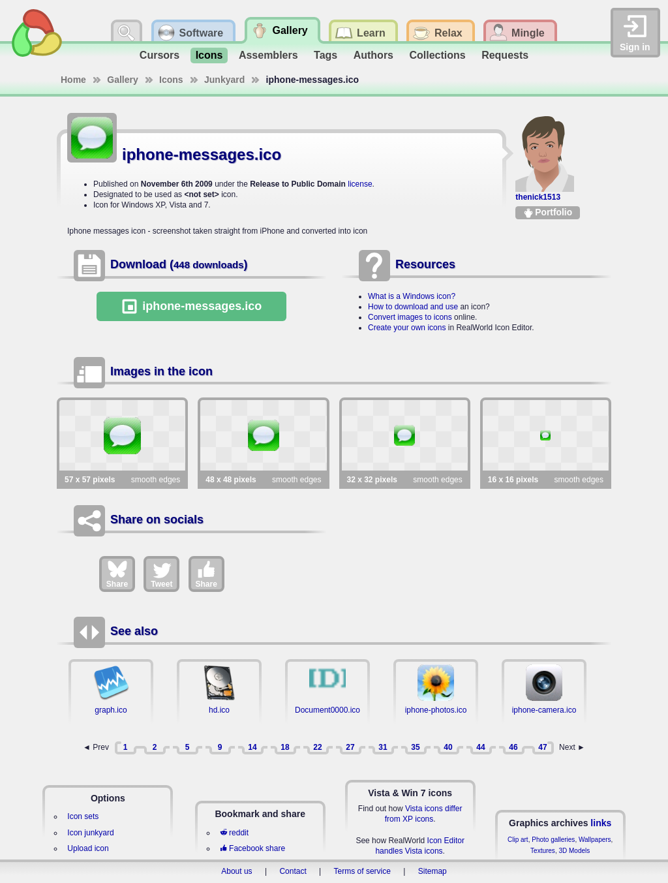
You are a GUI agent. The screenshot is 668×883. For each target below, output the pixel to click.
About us (236, 871)
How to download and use (413, 306)
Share (117, 574)
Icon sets (83, 816)
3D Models (574, 850)
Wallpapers (595, 839)
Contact (292, 871)
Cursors (159, 55)
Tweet (161, 574)
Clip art (518, 839)
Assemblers (268, 55)
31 (382, 747)
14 (252, 747)
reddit (234, 832)
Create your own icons (407, 327)
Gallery (122, 79)
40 (448, 747)
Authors (373, 55)
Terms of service (362, 871)
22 (317, 747)
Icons (209, 55)
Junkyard (224, 79)
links (600, 823)
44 (480, 747)
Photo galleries (553, 839)
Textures (542, 850)
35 (415, 747)
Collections (437, 55)
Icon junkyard (90, 832)
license (360, 184)
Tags (325, 55)
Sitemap (432, 871)
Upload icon (87, 848)
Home (73, 79)
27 (350, 747)
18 (285, 747)
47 (542, 747)
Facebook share (252, 848)
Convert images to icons (410, 317)
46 (513, 747)
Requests (504, 55)
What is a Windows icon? (411, 296)
